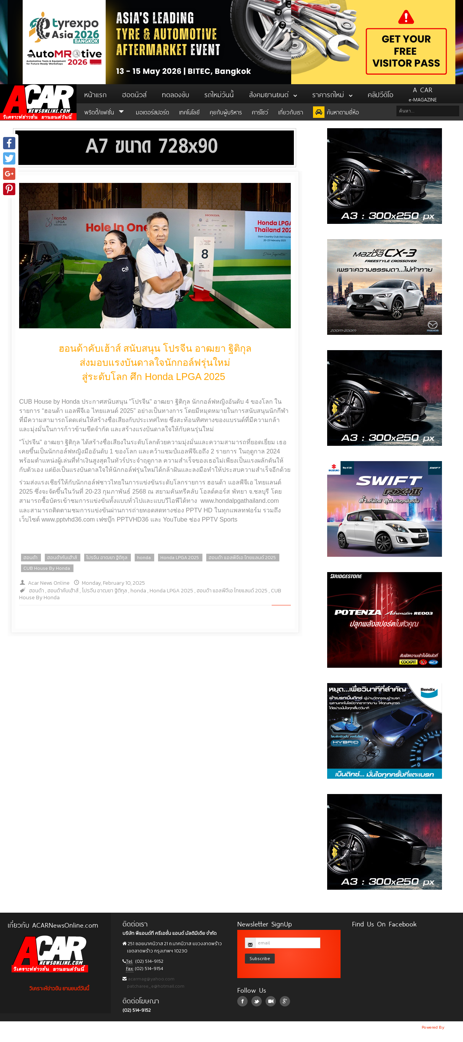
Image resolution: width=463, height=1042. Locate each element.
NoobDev (454, 1027)
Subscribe (259, 958)
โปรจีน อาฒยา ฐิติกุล (106, 557)
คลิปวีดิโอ (380, 93)
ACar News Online (38, 102)
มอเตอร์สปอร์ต (152, 111)
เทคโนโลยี (189, 111)
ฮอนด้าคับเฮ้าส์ (62, 557)
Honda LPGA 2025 (179, 557)
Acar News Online (49, 583)
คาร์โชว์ (260, 111)
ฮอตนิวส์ (134, 93)
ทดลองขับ (175, 93)
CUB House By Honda (46, 568)
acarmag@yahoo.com (150, 978)
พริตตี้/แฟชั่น (105, 111)
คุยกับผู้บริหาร (226, 111)
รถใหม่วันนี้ (219, 93)
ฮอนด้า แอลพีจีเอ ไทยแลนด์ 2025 (242, 557)
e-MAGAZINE (423, 93)
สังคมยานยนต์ (273, 93)
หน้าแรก (95, 93)
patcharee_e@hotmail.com (155, 986)
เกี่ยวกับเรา (290, 111)
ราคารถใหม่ (332, 93)
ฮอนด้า (30, 557)
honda (144, 557)
